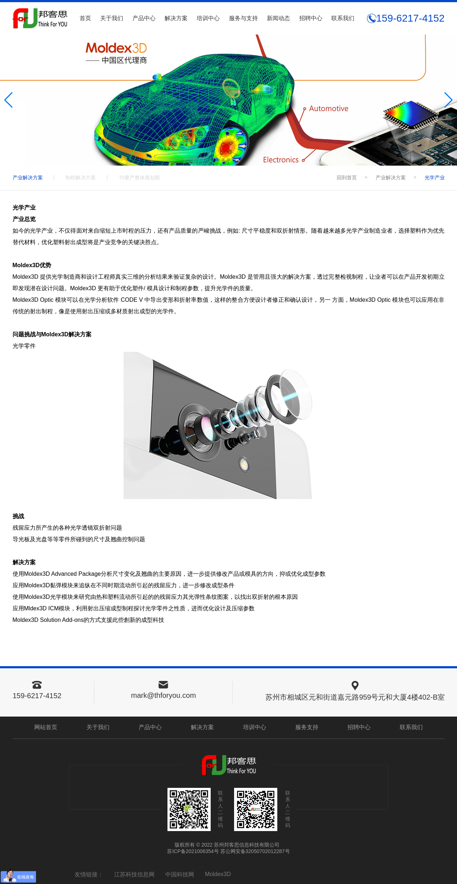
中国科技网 (179, 874)
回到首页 (347, 177)
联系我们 (342, 18)
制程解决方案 (81, 177)
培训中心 (208, 18)
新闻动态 (278, 18)
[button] (448, 100)
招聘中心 (310, 18)
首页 (85, 18)
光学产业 (435, 177)
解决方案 (176, 18)
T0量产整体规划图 (139, 177)
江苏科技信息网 (134, 874)
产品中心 (144, 18)
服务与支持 (243, 18)
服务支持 (306, 727)
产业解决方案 (28, 177)
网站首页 (45, 727)
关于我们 (111, 18)
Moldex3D (218, 874)
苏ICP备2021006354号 (193, 851)
